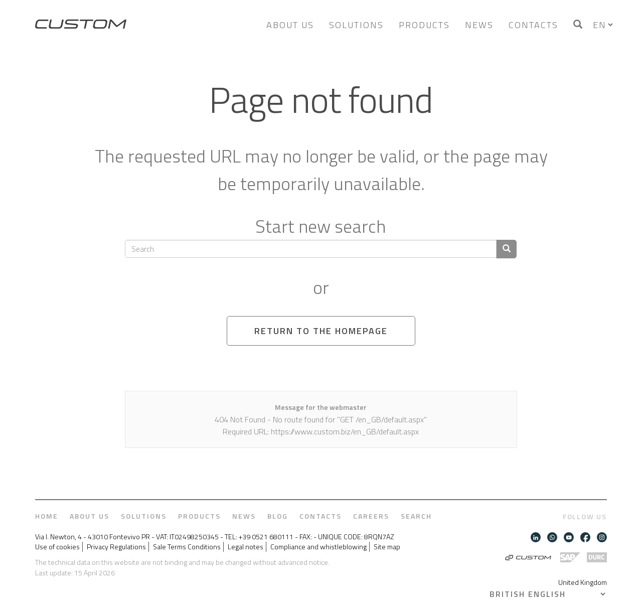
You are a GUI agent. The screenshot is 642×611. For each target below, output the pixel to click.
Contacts (533, 25)
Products (424, 25)
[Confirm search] (506, 249)
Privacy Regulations (116, 547)
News (479, 25)
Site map (387, 547)
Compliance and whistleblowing (318, 547)
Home (46, 516)
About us (290, 25)
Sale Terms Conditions (187, 547)
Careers (371, 516)
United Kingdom (582, 582)
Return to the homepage (321, 331)
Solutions (356, 25)
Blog (277, 516)
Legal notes (245, 547)
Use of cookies (57, 547)
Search (416, 516)
